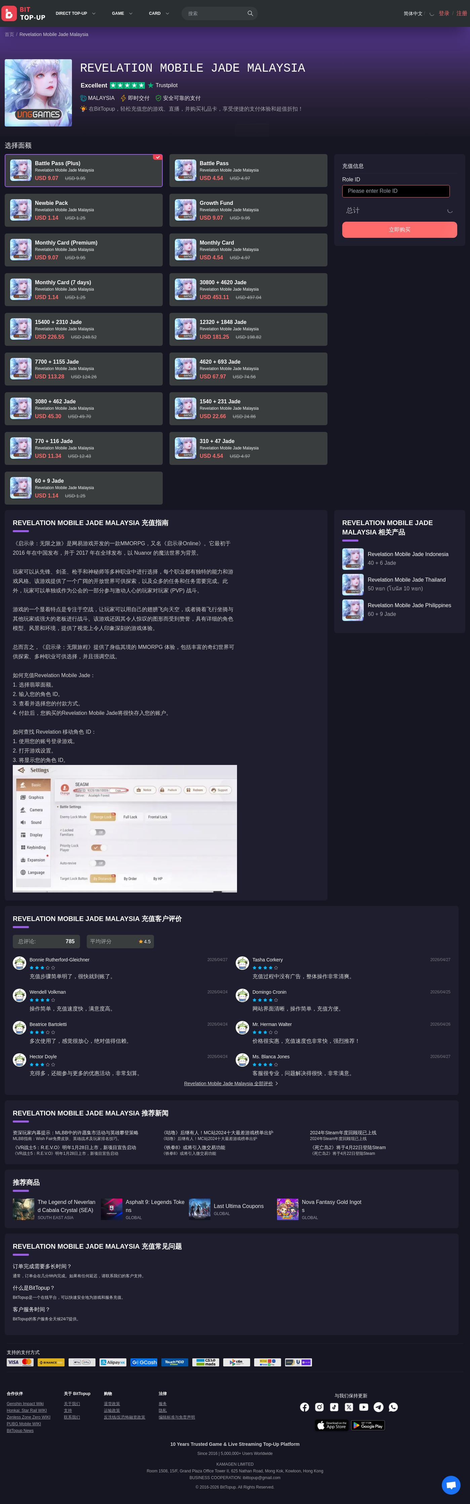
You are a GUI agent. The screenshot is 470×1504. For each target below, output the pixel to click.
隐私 (163, 1410)
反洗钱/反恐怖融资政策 (124, 1417)
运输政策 (112, 1410)
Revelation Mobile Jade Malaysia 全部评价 (231, 1083)
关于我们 (72, 1403)
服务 (163, 1403)
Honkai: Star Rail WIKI (27, 1410)
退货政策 (112, 1403)
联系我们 (72, 1417)
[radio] (32, 968)
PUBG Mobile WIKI (24, 1424)
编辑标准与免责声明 (177, 1417)
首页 (9, 34)
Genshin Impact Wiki (25, 1403)
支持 (68, 1410)
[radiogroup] (42, 968)
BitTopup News (20, 1430)
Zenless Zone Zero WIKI (28, 1417)
